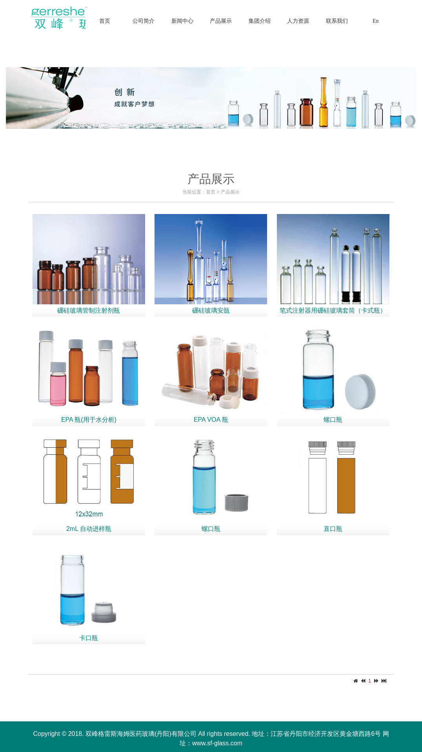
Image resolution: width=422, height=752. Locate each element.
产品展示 (230, 192)
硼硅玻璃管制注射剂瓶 (88, 310)
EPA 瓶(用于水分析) (88, 419)
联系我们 (337, 21)
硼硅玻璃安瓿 (211, 310)
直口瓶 (333, 528)
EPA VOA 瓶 (211, 419)
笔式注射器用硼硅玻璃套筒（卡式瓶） (333, 310)
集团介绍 (260, 21)
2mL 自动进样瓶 (88, 528)
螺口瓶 (333, 419)
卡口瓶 (88, 638)
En (376, 21)
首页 (104, 21)
